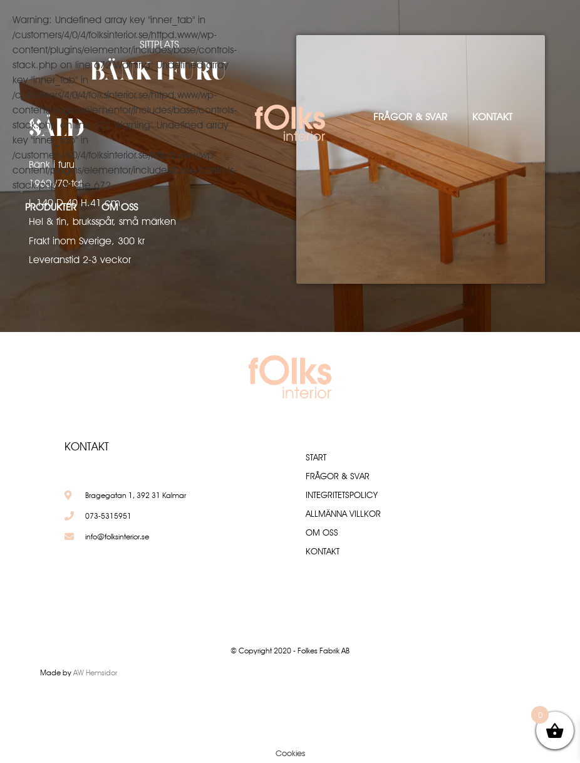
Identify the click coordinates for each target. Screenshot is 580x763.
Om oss (119, 207)
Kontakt (492, 117)
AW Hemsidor (95, 672)
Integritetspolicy (342, 495)
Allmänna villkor (343, 514)
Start (316, 457)
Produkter (50, 207)
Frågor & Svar (410, 117)
